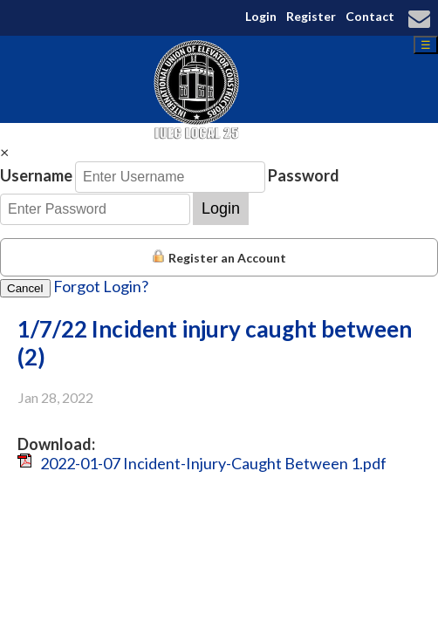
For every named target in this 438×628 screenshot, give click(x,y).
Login (261, 16)
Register (311, 16)
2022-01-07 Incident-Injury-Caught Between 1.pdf (213, 463)
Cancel (25, 288)
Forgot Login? (100, 286)
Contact (370, 16)
